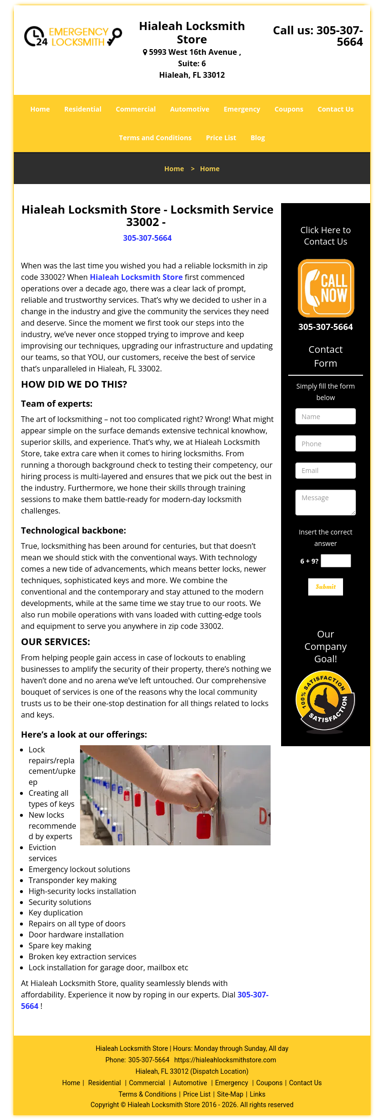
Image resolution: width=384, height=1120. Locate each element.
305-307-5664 (339, 35)
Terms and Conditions (155, 137)
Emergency (242, 108)
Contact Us (336, 108)
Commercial (136, 108)
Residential (82, 108)
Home (40, 108)
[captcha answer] (336, 561)
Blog (258, 137)
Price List (221, 137)
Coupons (288, 108)
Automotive (190, 108)
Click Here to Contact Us (326, 235)
